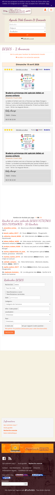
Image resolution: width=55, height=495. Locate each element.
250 (40, 217)
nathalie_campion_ (10, 262)
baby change (11, 110)
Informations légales (9, 470)
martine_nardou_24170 (12, 257)
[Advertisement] (27, 201)
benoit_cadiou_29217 (11, 233)
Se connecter (27, 468)
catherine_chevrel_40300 (12, 236)
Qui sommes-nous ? (10, 425)
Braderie (47, 69)
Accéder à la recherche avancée (27, 57)
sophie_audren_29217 (11, 267)
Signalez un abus (22, 69)
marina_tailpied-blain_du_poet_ (15, 252)
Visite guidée (8, 428)
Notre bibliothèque (10, 433)
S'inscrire (37, 468)
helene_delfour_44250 (11, 241)
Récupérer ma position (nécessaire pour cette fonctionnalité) (26, 328)
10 (36, 217)
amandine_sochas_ (10, 228)
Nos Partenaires (15, 468)
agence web (20, 490)
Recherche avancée (27, 39)
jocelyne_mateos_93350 (12, 246)
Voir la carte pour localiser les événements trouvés (27, 54)
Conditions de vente (25, 470)
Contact (5, 468)
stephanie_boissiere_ (12, 272)
